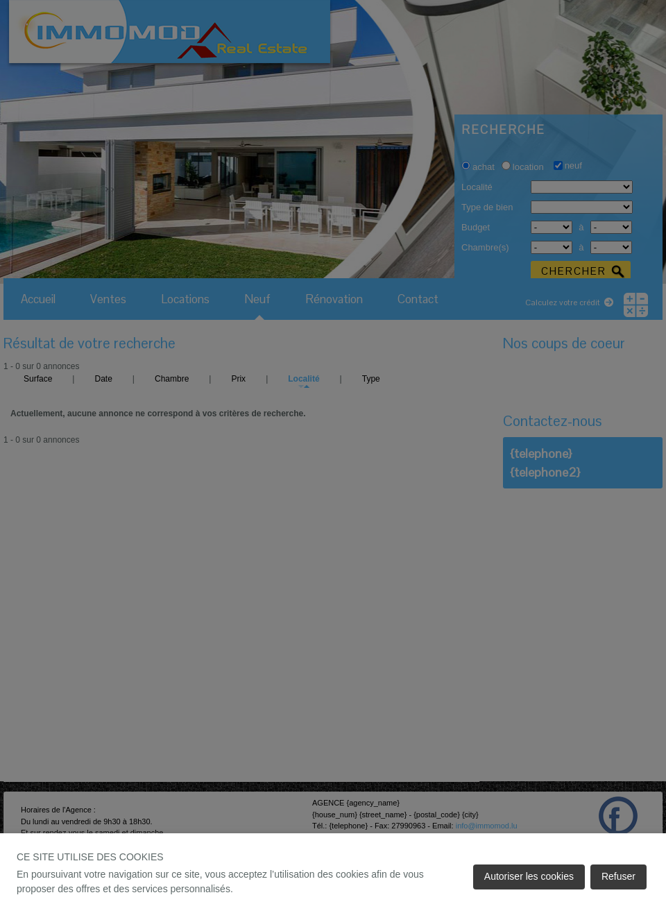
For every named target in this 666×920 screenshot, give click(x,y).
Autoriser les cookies (529, 876)
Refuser (618, 876)
